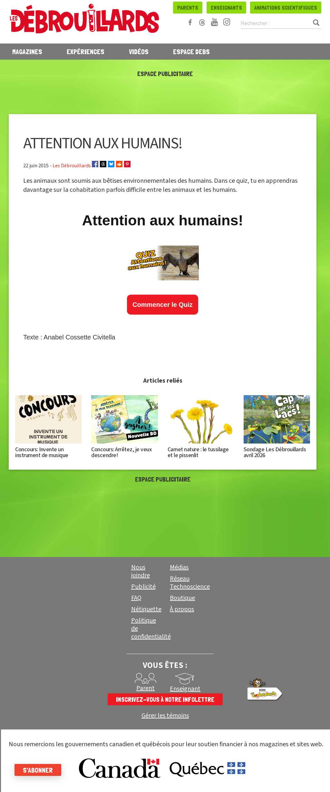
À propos (182, 609)
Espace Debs (191, 51)
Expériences (85, 51)
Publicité (143, 586)
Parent (145, 688)
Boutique (182, 597)
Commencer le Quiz (162, 304)
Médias (179, 567)
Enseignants (226, 7)
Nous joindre (140, 571)
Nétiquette (146, 609)
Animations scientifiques (285, 7)
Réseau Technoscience (190, 582)
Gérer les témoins (165, 716)
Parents (187, 7)
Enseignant (185, 688)
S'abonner (39, 770)
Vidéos (139, 51)
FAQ (136, 597)
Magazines (27, 51)
